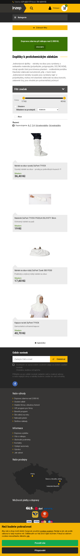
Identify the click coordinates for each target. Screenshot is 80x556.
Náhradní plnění (20, 418)
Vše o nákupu (20, 436)
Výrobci (17, 449)
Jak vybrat (18, 453)
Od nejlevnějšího (42, 125)
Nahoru (41, 343)
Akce (20, 117)
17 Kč (24, 101)
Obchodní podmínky (22, 440)
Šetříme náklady (20, 421)
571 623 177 (26, 2)
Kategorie (21, 17)
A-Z (29, 125)
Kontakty (18, 443)
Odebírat (60, 359)
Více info (40, 47)
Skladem (21, 106)
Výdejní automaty (21, 446)
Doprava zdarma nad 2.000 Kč (26, 398)
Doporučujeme (21, 125)
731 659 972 (41, 2)
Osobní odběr (19, 402)
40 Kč (63, 101)
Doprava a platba (21, 433)
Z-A (33, 125)
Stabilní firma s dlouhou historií (27, 405)
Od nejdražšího (55, 125)
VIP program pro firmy (23, 408)
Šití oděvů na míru (21, 415)
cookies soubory (46, 531)
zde (28, 536)
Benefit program (21, 411)
